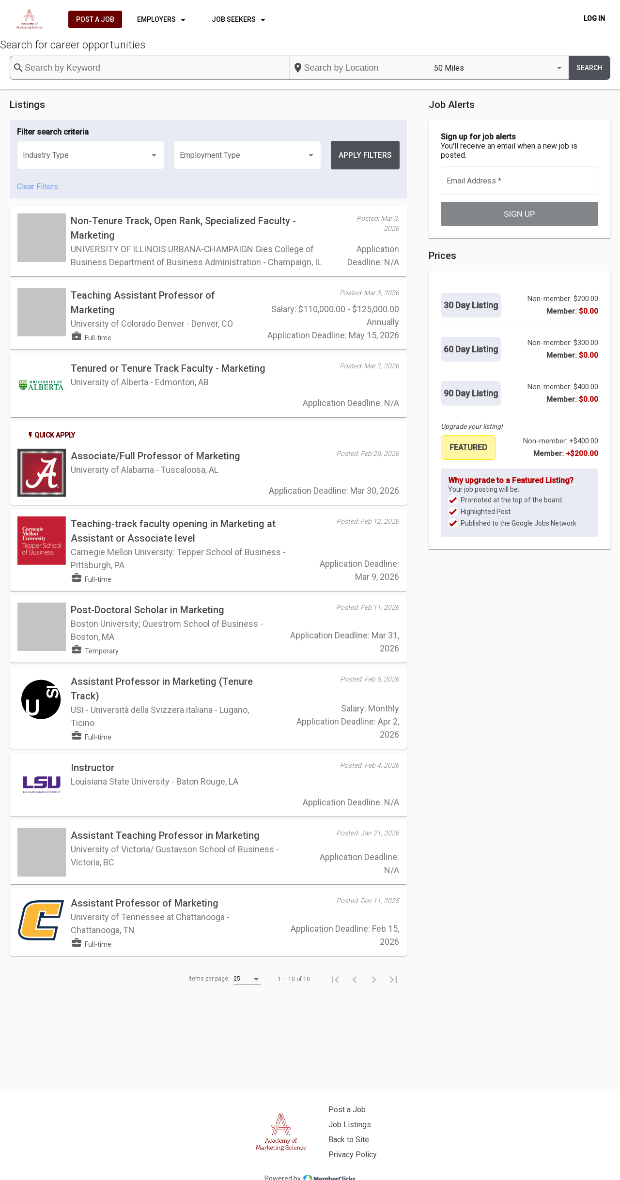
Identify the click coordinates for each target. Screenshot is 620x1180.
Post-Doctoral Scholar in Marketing (147, 610)
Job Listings (349, 1124)
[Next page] (374, 979)
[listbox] (499, 68)
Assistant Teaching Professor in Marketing (165, 835)
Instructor (92, 767)
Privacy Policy (352, 1154)
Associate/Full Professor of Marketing (155, 456)
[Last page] (393, 979)
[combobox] (359, 67)
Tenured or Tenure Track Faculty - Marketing (168, 368)
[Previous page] (354, 979)
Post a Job (347, 1109)
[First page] (335, 979)
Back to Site (348, 1139)
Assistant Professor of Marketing (144, 903)
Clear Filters (37, 186)
